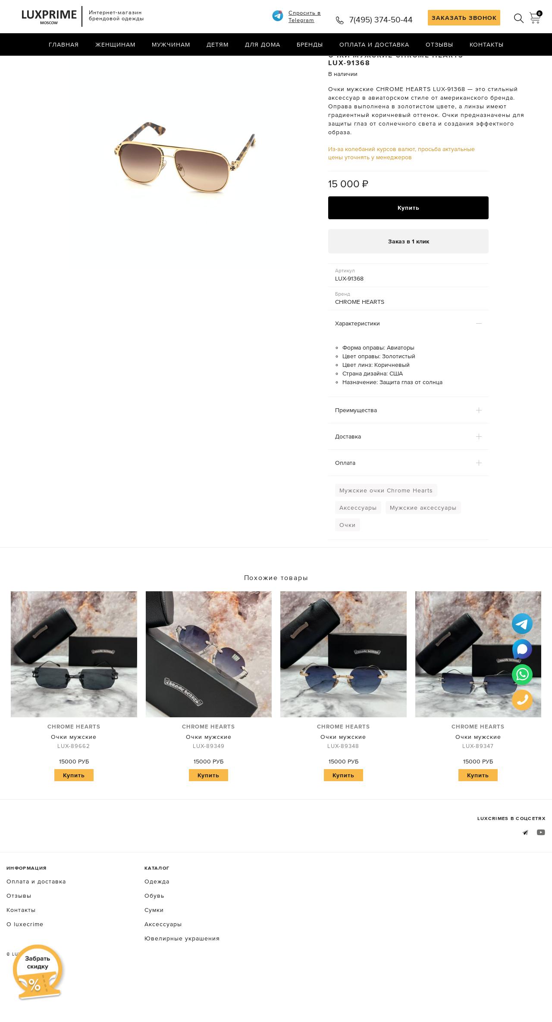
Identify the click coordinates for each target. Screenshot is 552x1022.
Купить (409, 244)
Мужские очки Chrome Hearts (386, 527)
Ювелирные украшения (182, 976)
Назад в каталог (517, 63)
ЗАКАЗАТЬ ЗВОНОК (464, 17)
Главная (64, 45)
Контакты (487, 45)
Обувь (154, 933)
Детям (218, 45)
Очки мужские (74, 775)
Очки (347, 562)
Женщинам (115, 45)
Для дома (262, 45)
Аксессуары (358, 545)
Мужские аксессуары (423, 545)
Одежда (156, 919)
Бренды (310, 45)
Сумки (154, 947)
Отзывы (439, 45)
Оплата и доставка (374, 45)
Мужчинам (171, 45)
